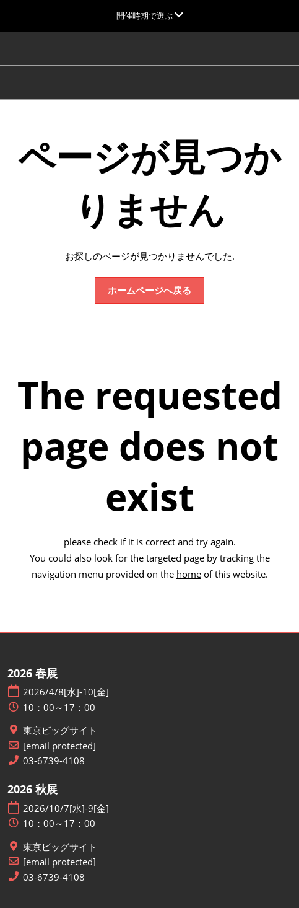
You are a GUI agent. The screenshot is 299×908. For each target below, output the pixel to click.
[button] (149, 290)
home (188, 574)
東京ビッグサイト (60, 730)
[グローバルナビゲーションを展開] (149, 15)
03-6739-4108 (54, 761)
